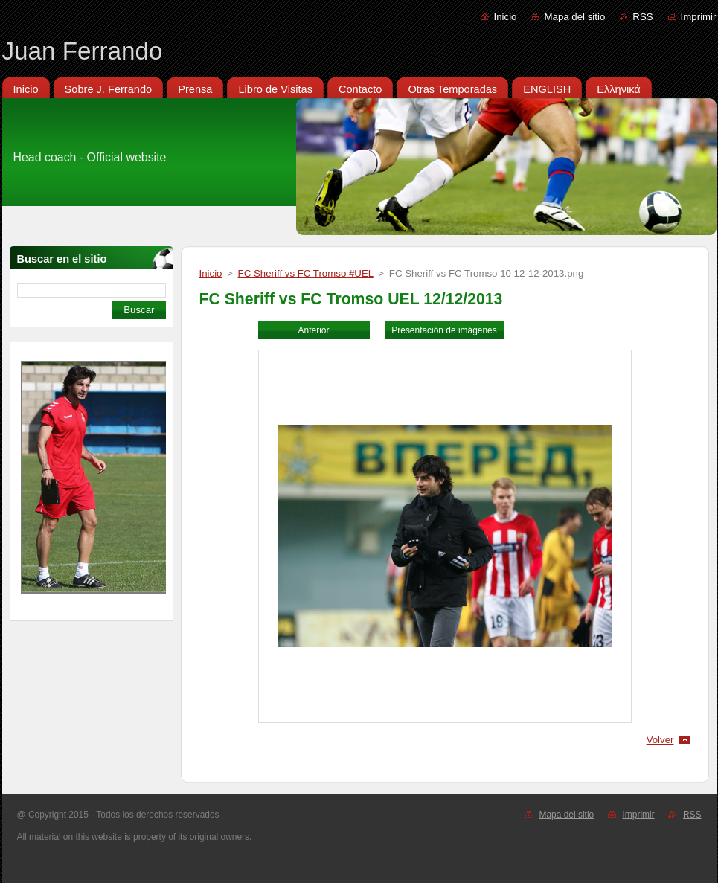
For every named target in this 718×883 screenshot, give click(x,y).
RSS (642, 16)
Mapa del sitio (574, 16)
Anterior (314, 330)
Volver (660, 739)
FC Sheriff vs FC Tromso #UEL (306, 273)
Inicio (504, 16)
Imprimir (699, 16)
